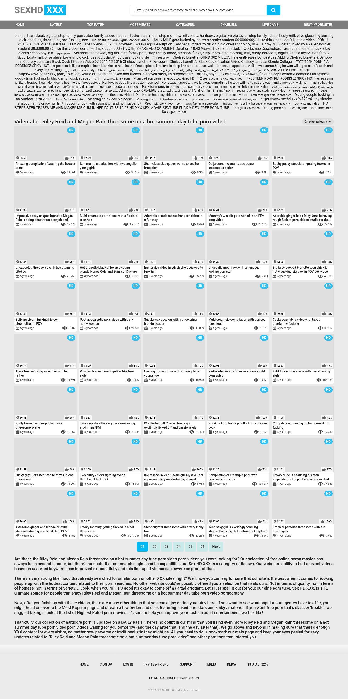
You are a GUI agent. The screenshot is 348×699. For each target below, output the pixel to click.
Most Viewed (140, 24)
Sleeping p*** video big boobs (110, 99)
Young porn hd (275, 108)
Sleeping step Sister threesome (311, 108)
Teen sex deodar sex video (118, 87)
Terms (210, 664)
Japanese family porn (117, 78)
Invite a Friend (156, 664)
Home (84, 664)
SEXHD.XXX (169, 690)
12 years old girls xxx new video (220, 78)
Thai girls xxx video (246, 108)
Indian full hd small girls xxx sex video (120, 40)
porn (179, 103)
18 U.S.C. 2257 (258, 664)
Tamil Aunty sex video (69, 99)
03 (166, 547)
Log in (128, 664)
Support (187, 664)
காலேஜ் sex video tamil (78, 86)
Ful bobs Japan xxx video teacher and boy (75, 95)
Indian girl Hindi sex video (228, 95)
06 (202, 547)
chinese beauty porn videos (308, 90)
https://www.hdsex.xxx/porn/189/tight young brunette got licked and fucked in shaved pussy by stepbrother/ (106, 74)
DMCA (231, 664)
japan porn (63, 53)
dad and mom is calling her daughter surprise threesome (257, 103)
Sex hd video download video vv (39, 86)
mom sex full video (192, 95)
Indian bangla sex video (174, 99)
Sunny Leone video (307, 103)
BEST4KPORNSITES (318, 24)
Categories (185, 24)
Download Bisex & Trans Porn (174, 678)
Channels (228, 24)
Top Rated (95, 24)
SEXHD (40, 10)
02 (154, 547)
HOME (20, 24)
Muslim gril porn (146, 99)
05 (190, 547)
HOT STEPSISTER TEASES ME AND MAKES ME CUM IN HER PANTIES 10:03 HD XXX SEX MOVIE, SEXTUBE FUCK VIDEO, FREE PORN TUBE (172, 105)
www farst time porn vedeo (202, 103)
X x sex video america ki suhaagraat (235, 99)
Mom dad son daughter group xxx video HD (164, 78)
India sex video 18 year (29, 95)
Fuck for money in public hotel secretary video (176, 87)
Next (216, 547)
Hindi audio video (321, 82)
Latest (56, 24)
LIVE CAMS (270, 24)
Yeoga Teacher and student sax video (261, 90)
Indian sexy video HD (122, 95)
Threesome (161, 57)
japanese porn (200, 99)
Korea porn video (174, 112)
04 (178, 547)
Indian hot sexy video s (159, 95)
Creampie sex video (159, 103)
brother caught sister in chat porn (271, 95)
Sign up (106, 664)
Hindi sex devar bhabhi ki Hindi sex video (241, 86)
